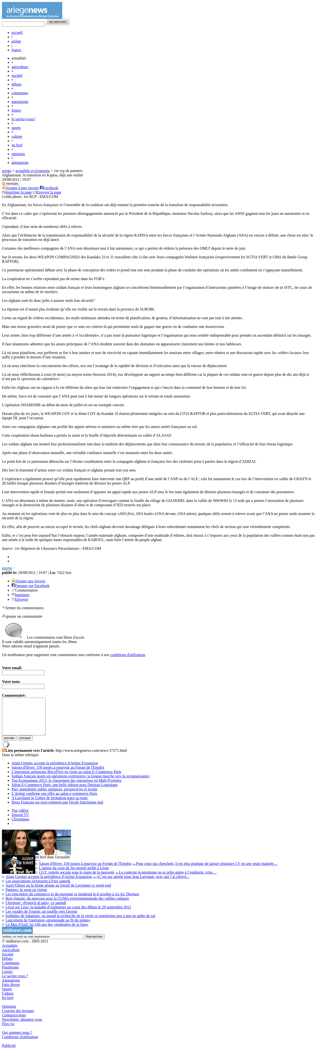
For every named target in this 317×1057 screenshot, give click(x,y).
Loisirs (7, 979)
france (16, 50)
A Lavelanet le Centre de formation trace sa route (50, 805)
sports (16, 128)
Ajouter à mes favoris (20, 188)
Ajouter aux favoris (30, 581)
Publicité (9, 1053)
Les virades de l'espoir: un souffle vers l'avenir (39, 919)
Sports (7, 996)
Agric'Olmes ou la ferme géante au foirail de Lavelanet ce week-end (56, 892)
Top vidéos (20, 818)
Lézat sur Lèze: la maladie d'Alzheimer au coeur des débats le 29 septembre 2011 (66, 914)
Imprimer (22, 595)
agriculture (20, 67)
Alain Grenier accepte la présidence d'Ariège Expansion (55, 770)
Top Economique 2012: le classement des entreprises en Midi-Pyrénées (67, 788)
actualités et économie (32, 171)
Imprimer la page (17, 192)
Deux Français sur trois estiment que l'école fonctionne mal (57, 809)
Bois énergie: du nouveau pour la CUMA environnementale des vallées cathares (65, 906)
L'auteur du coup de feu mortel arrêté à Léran (72, 875)
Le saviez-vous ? (15, 983)
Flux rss (8, 1031)
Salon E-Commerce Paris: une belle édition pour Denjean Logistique (65, 792)
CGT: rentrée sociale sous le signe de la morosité (126, 879)
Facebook (49, 188)
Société (7, 961)
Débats (7, 966)
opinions (18, 154)
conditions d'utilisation (127, 655)
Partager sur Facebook (32, 586)
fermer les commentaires (23, 608)
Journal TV (20, 822)
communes (20, 93)
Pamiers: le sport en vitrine (24, 897)
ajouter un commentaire (22, 616)
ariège (16, 41)
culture (17, 136)
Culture (8, 1001)
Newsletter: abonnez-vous (22, 1027)
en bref (17, 145)
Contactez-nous (14, 1022)
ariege (6, 171)
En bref (8, 1005)
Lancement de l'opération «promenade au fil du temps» (46, 927)
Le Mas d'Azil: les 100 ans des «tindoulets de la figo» (45, 932)
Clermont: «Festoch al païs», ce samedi (34, 910)
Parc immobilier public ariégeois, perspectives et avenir (54, 796)
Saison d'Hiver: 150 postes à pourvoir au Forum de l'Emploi (58, 775)
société (17, 75)
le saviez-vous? (23, 119)
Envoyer (21, 599)
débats (16, 84)
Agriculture (11, 957)
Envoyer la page (47, 192)
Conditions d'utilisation (20, 1044)
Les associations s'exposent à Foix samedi (36, 888)
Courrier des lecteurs (18, 1018)
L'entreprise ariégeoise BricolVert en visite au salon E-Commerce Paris (66, 779)
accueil (17, 32)
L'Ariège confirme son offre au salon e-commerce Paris (54, 801)
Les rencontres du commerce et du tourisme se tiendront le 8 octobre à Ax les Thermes (70, 901)
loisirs (16, 110)
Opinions (9, 1014)
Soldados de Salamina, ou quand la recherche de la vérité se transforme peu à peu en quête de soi (78, 923)
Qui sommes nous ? (17, 1040)
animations (20, 162)
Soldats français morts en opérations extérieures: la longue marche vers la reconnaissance (81, 783)
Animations (11, 987)
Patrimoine (10, 974)
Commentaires (26, 590)
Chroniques (20, 826)
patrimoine (20, 102)
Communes (11, 970)
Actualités (10, 953)
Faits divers (11, 992)
